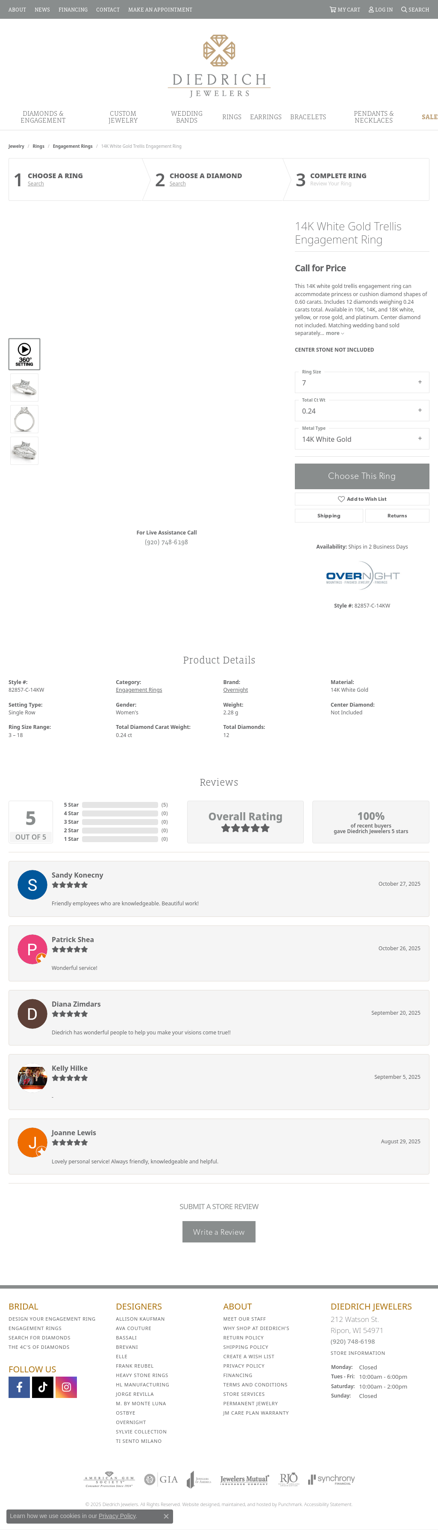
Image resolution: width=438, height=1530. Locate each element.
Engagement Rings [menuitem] (35, 1328)
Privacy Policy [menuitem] (244, 1366)
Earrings (266, 116)
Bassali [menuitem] (126, 1337)
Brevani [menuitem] (127, 1347)
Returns (397, 516)
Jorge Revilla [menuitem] (135, 1394)
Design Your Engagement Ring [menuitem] (52, 1319)
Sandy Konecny (77, 875)
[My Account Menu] (381, 9)
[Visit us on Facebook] (19, 1387)
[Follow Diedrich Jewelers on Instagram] (66, 1387)
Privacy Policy (117, 1515)
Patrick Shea (73, 939)
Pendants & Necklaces (374, 116)
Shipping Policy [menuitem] (246, 1347)
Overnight (235, 689)
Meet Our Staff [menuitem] (244, 1319)
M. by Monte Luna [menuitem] (141, 1403)
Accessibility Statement (328, 1504)
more (335, 333)
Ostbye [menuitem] (125, 1413)
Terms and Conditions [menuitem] (255, 1384)
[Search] (415, 9)
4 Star (71, 813)
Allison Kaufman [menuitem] (140, 1319)
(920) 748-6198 (166, 542)
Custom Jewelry (123, 116)
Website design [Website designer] (198, 1504)
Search (36, 184)
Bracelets (308, 116)
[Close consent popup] (166, 1516)
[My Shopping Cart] (344, 9)
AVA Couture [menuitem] (133, 1328)
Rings (231, 116)
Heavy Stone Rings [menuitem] (142, 1375)
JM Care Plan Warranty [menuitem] (256, 1413)
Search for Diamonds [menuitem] (40, 1337)
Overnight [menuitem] (131, 1422)
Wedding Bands (187, 116)
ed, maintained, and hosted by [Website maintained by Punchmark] (246, 1504)
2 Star (71, 830)
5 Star (71, 804)
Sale (430, 116)
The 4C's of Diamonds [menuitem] (39, 1347)
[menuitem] (109, 1479)
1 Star (71, 839)
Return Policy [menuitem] (243, 1337)
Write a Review (218, 1232)
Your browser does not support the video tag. (167, 315)
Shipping (329, 516)
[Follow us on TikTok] (42, 1387)
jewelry (16, 146)
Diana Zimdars (76, 1004)
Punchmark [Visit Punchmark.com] (290, 1504)
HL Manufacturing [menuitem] (142, 1384)
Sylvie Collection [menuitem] (141, 1431)
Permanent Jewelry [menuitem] (250, 1403)
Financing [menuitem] (238, 1375)
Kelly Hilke (70, 1068)
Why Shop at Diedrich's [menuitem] (256, 1328)
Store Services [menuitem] (244, 1394)
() (165, 804)
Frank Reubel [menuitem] (135, 1366)
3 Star (71, 821)
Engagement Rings (73, 146)
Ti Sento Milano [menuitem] (139, 1441)
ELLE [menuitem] (121, 1356)
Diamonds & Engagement (43, 116)
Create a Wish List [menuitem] (249, 1356)
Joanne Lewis (74, 1132)
